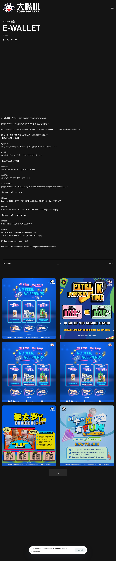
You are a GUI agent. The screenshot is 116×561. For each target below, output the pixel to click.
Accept (80, 550)
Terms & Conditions (101, 551)
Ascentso (88, 551)
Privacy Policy (58, 554)
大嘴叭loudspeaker (19, 232)
